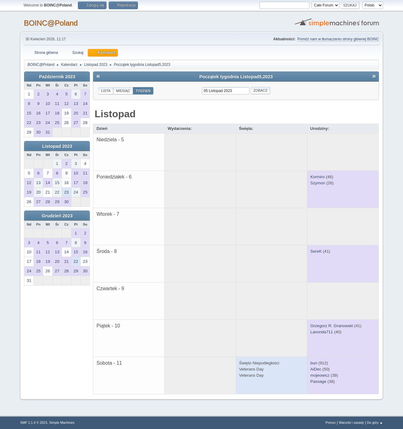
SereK (316, 251)
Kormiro (317, 176)
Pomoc (330, 422)
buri (313, 363)
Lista (105, 91)
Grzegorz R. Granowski (331, 325)
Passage (318, 381)
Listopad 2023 (57, 146)
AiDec (315, 369)
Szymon (317, 183)
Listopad (115, 113)
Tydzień (143, 91)
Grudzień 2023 (57, 215)
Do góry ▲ (375, 422)
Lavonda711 (321, 332)
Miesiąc (123, 91)
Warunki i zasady (351, 422)
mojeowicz (319, 375)
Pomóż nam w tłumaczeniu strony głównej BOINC (338, 39)
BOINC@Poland (51, 23)
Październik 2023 (57, 76)
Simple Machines (62, 422)
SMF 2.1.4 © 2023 (33, 422)
